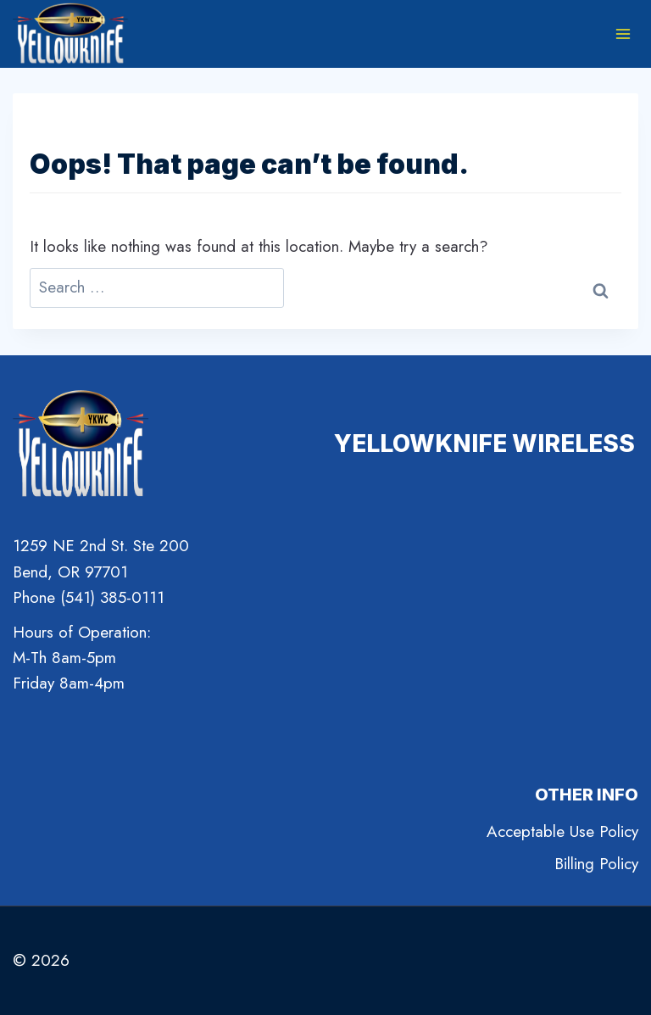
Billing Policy (596, 863)
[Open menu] (622, 33)
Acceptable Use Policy (562, 831)
